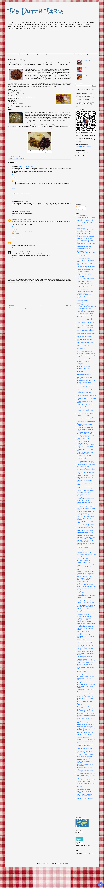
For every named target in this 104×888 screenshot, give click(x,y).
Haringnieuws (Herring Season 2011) (85, 444)
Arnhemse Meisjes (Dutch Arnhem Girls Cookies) (86, 253)
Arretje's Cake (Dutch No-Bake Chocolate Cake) (84, 256)
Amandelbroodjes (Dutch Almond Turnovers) (84, 224)
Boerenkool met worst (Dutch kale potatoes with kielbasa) (85, 299)
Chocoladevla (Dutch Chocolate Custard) (84, 340)
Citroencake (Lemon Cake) (83, 345)
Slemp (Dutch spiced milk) (83, 682)
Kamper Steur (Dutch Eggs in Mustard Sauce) (85, 478)
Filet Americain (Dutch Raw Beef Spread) (84, 375)
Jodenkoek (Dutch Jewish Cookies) (85, 468)
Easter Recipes (80, 365)
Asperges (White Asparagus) (83, 258)
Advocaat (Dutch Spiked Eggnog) (84, 222)
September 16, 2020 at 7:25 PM (26, 180)
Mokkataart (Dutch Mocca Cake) (84, 569)
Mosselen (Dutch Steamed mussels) (85, 571)
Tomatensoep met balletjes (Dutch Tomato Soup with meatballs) (85, 744)
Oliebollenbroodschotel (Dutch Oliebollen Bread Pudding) (84, 579)
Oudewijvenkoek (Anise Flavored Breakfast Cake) (84, 591)
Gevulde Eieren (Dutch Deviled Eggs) (85, 417)
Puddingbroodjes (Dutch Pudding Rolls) (86, 625)
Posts (78, 206)
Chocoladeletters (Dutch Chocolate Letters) (85, 337)
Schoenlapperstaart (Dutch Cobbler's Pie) (85, 667)
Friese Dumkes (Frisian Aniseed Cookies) (84, 382)
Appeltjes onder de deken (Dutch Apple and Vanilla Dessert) (86, 250)
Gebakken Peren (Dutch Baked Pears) (85, 404)
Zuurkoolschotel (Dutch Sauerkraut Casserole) (85, 792)
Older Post (68, 305)
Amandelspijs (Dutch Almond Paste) (85, 230)
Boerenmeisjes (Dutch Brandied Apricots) (84, 302)
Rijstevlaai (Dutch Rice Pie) (83, 639)
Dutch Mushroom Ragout (83, 361)
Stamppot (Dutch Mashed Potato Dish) (86, 718)
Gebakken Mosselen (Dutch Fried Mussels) (84, 402)
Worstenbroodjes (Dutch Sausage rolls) (86, 775)
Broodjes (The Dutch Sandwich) (84, 318)
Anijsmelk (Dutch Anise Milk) (83, 233)
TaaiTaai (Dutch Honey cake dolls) (85, 734)
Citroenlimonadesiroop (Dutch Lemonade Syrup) (84, 347)
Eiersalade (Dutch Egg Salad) (83, 368)
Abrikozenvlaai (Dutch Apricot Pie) (85, 220)
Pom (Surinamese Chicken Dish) (84, 618)
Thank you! (86, 54)
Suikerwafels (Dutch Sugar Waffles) (85, 732)
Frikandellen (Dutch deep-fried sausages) (84, 387)
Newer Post (11, 305)
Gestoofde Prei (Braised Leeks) (84, 415)
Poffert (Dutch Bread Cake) (83, 614)
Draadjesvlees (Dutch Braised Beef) (85, 350)
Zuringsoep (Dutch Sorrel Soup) (84, 788)
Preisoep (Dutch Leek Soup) (83, 619)
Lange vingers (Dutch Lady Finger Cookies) (84, 556)
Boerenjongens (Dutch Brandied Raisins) (84, 296)
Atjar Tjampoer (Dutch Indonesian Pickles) (85, 264)
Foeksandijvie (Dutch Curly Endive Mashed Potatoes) (85, 378)
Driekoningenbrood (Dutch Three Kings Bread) (86, 355)
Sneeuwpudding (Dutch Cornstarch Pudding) (85, 686)
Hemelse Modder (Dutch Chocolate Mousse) (85, 450)
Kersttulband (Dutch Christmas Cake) (85, 498)
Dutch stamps (80, 363)
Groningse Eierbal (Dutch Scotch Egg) (85, 435)
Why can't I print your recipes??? (84, 769)
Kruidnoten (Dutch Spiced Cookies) (85, 535)
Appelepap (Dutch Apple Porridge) (85, 240)
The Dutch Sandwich (81, 736)
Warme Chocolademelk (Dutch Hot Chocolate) (85, 762)
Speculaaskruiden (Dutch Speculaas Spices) (85, 699)
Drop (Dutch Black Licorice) (83, 358)
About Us (71, 54)
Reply (13, 174)
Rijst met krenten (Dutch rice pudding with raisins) (85, 637)
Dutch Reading (43, 54)
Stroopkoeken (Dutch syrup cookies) (85, 726)
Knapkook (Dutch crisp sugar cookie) (85, 505)
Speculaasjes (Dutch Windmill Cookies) (86, 696)
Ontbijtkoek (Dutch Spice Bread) (84, 583)
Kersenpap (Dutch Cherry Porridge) (85, 489)
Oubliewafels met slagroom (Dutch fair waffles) (86, 588)
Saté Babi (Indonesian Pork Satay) (85, 662)
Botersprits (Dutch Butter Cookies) (85, 310)
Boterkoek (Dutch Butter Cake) (84, 308)
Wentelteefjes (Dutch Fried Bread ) (85, 767)
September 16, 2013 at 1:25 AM (25, 166)
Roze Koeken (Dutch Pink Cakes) (84, 656)
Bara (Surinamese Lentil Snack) (84, 274)
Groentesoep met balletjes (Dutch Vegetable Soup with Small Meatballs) (85, 432)
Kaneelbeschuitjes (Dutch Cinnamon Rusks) (85, 481)
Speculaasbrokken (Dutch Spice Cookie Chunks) (86, 691)
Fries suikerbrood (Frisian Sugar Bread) (86, 380)
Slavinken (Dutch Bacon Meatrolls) (85, 681)
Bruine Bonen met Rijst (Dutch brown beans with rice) (85, 320)
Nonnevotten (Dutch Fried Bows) (84, 575)
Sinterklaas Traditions (82, 674)
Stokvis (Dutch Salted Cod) (83, 722)
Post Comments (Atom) (20, 308)
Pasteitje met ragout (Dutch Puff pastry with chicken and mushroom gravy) (86, 606)
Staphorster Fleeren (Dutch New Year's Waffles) (86, 720)
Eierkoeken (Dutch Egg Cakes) (84, 366)
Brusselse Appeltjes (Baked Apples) (85, 325)
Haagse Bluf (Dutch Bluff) (83, 436)
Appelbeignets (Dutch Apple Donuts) (85, 235)
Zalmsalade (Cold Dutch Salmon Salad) (86, 780)
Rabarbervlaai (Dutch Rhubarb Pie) (85, 631)
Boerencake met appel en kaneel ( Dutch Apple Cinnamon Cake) (85, 293)
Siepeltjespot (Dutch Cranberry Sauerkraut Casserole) (84, 670)
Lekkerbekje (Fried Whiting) (83, 558)
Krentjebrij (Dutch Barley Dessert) (85, 532)
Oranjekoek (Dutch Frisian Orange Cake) (86, 586)
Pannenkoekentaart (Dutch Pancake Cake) (85, 603)
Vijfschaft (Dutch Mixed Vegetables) (85, 758)
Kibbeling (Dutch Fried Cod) (83, 500)
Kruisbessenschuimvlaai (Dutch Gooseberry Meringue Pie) (84, 546)
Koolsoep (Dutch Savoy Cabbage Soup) (86, 526)
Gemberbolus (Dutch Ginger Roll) (84, 409)
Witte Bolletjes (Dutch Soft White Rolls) (86, 773)
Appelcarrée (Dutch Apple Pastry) (84, 238)
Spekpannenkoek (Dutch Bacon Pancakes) (84, 703)
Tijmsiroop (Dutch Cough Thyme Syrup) (86, 739)
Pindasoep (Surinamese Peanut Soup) (85, 613)
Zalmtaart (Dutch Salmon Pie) (84, 781)
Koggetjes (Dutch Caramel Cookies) (85, 516)
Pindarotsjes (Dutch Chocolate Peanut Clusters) (86, 610)
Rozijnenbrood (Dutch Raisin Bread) (85, 658)
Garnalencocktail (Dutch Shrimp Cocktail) (84, 393)
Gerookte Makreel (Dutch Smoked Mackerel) (85, 411)
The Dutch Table (36, 11)
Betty (16, 180)
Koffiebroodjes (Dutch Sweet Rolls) (85, 513)
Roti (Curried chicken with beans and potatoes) (85, 654)
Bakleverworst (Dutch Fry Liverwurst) (85, 268)
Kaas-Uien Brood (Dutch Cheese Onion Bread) (86, 473)
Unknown (14, 219)
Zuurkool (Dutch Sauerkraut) (83, 789)
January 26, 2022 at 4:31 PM (23, 242)
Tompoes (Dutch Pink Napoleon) (84, 747)
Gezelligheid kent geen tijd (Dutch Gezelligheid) (84, 425)
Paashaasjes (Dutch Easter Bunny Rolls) (86, 595)
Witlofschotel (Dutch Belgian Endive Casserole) (85, 771)
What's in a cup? (63, 54)
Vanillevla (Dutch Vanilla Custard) (84, 756)
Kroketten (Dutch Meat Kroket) (84, 534)
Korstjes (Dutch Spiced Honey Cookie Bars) (85, 528)
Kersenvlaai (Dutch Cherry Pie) (84, 492)
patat (41, 80)
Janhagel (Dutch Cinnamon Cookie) (85, 466)
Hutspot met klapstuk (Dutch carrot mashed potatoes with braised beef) (85, 462)
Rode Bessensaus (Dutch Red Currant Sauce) (85, 643)
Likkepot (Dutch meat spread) (84, 560)
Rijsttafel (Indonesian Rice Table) (84, 641)
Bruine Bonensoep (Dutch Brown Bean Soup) (86, 323)
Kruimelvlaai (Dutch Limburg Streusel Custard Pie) (85, 543)
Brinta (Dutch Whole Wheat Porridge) (85, 311)
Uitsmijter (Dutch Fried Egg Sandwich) (85, 754)
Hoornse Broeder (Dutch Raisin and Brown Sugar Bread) (85, 457)
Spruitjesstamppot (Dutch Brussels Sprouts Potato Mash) (85, 711)
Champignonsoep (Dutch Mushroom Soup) (85, 331)
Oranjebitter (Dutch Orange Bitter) (85, 584)
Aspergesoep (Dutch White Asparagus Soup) (86, 261)
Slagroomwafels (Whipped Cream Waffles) (84, 678)
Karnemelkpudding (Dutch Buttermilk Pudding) (85, 483)
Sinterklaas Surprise (81, 673)
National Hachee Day (38, 69)
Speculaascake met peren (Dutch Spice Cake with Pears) (86, 694)
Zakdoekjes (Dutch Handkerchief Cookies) (84, 777)
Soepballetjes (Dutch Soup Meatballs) (85, 689)
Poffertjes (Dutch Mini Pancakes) (84, 616)
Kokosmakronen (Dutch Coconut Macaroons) (84, 519)
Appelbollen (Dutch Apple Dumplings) (85, 236)
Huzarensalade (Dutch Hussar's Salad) (86, 464)
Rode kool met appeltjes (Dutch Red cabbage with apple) (85, 646)
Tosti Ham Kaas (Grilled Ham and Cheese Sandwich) (84, 752)
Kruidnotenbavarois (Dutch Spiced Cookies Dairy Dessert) (85, 541)
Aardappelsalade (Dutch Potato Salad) (86, 217)
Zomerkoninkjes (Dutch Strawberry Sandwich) (85, 785)
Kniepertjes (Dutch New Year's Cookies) (86, 506)
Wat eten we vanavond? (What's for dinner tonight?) (85, 765)
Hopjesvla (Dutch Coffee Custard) (85, 460)
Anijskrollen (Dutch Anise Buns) (84, 231)
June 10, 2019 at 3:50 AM (26, 232)
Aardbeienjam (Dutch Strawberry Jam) (86, 219)
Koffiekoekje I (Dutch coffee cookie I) (85, 514)
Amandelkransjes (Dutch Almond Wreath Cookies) (84, 227)
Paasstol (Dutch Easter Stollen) (84, 597)
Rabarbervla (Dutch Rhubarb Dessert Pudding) (85, 629)
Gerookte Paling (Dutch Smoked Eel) (85, 413)
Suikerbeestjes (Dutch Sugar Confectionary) (83, 730)
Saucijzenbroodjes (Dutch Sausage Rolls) (85, 665)
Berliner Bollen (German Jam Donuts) (85, 278)
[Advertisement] (52, 42)
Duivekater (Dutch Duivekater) (84, 359)
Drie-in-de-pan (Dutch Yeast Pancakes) (86, 353)
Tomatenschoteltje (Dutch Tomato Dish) (85, 741)
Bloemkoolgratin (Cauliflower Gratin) (85, 291)
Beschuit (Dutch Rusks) (82, 280)
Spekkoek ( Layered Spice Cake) (84, 701)
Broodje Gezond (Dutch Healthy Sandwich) (84, 315)
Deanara (14, 251)
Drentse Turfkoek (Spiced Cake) (84, 351)
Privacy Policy (79, 54)
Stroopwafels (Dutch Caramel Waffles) (86, 728)
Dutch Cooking (24, 54)
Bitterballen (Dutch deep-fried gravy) (85, 285)
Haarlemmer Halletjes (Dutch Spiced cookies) (85, 439)
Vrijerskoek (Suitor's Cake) (83, 759)
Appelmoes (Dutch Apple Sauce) (84, 246)
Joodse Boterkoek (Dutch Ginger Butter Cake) (86, 470)
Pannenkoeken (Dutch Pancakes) (84, 600)
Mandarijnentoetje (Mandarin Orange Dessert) (85, 564)
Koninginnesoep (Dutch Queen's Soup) (86, 524)
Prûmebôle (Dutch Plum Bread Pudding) (86, 623)
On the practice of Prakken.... (83, 581)
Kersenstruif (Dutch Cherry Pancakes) (85, 490)
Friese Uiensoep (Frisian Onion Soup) (85, 385)
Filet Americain (86, 60)
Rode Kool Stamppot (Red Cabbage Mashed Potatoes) (85, 649)
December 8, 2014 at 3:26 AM (25, 201)
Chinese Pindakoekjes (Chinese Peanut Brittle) (86, 334)
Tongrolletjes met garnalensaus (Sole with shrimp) (85, 749)
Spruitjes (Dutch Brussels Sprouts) (85, 709)
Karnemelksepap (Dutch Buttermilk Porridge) (85, 486)
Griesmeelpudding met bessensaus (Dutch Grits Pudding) (85, 429)
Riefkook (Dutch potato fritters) (84, 634)
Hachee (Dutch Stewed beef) (18, 158)
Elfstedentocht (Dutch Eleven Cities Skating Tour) (85, 370)
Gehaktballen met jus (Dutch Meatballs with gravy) (86, 406)
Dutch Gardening (34, 54)
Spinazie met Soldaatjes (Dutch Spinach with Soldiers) (86, 706)
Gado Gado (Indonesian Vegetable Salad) (85, 390)
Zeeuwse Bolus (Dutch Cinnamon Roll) (86, 783)
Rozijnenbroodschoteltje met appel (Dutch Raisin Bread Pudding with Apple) (86, 660)
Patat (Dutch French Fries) (83, 608)
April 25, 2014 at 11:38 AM (24, 193)
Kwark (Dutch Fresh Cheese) (83, 549)
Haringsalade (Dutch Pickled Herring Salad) (85, 447)
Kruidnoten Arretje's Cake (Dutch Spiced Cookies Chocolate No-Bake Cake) (86, 538)
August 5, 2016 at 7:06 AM (24, 211)
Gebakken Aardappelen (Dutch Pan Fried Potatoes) (86, 396)
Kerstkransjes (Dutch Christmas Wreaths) (84, 494)
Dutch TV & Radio (53, 54)
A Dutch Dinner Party (82, 215)
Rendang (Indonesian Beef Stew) (84, 633)
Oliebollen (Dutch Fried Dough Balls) (85, 576)
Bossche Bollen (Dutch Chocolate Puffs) (86, 306)
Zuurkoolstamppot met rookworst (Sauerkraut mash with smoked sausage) (85, 795)
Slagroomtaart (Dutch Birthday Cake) (85, 676)
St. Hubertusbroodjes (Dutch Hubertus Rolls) (86, 715)
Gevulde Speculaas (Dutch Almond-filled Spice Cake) (86, 422)
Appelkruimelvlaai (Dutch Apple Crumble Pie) (86, 244)
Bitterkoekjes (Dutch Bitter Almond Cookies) (85, 287)
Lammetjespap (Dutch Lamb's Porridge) (86, 554)
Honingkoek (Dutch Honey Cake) (84, 455)
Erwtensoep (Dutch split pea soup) (85, 373)
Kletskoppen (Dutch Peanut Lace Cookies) (84, 502)
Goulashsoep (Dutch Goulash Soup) (85, 427)
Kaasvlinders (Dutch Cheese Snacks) (85, 475)
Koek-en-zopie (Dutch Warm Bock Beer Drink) (86, 509)
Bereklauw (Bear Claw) (82, 276)
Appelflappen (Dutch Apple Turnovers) (86, 242)
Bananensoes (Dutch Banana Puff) (85, 269)
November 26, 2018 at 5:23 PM (24, 219)
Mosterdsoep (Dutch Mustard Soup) (85, 573)
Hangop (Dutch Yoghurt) (82, 443)
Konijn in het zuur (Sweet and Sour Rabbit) (85, 521)
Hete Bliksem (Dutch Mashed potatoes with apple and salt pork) (86, 453)
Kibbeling (85, 75)
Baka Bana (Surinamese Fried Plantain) (86, 266)
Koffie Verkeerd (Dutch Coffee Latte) (85, 511)
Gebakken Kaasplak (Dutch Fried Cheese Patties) (86, 399)
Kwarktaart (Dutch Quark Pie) (84, 550)
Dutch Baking (15, 54)
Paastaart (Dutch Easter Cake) (84, 599)
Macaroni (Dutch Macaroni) (83, 562)
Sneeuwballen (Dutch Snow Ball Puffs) (86, 684)
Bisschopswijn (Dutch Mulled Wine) (85, 283)
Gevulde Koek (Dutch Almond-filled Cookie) (85, 419)
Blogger (66, 863)
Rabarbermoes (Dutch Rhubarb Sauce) (86, 626)
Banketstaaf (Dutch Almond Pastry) (85, 271)
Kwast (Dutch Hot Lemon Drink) (84, 552)
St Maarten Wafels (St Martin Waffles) (86, 713)
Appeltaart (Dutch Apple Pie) (83, 248)
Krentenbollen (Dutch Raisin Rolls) (85, 530)
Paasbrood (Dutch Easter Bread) (84, 594)
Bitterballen (85, 67)
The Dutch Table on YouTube (84, 146)
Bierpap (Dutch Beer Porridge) (84, 281)
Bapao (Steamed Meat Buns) (83, 273)
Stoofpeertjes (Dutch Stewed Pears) (85, 724)
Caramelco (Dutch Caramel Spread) (85, 327)
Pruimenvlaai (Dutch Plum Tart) (84, 621)
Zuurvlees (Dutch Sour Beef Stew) (85, 798)
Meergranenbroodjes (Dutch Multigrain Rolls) (86, 567)
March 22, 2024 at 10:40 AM (23, 251)
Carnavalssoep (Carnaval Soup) (84, 329)
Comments (79, 209)
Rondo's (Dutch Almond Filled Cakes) (85, 651)
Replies (15, 177)
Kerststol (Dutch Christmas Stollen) (85, 497)
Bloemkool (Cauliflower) (82, 289)
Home (8, 54)
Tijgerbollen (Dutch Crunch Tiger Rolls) (86, 737)
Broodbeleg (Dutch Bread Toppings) (85, 313)
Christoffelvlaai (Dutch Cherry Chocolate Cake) (86, 343)
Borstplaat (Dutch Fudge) (83, 304)
